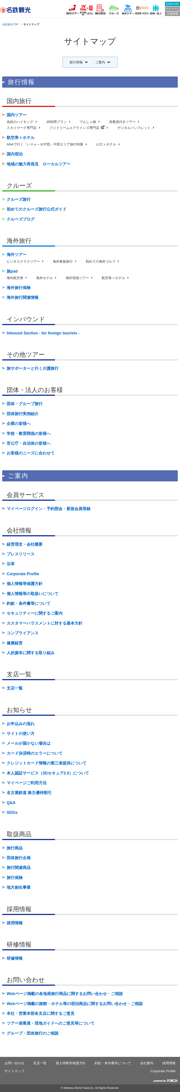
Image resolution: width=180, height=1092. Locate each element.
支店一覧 (15, 688)
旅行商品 (15, 848)
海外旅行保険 (19, 288)
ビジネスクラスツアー (23, 261)
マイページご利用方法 (27, 783)
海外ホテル (44, 278)
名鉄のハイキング (20, 122)
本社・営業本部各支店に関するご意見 (40, 1013)
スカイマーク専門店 (22, 128)
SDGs (12, 812)
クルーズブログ (21, 219)
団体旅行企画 (19, 858)
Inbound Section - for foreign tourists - (43, 333)
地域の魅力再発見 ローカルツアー (38, 164)
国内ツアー (17, 115)
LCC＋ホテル (106, 144)
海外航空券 (15, 278)
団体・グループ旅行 (25, 404)
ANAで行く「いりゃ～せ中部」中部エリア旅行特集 (45, 144)
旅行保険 (15, 877)
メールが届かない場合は (29, 743)
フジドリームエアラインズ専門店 (74, 128)
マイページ (172, 8)
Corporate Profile (23, 574)
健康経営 (15, 643)
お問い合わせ (14, 1063)
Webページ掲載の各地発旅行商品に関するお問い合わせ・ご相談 (65, 993)
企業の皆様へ (19, 423)
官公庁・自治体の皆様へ (29, 443)
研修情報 (15, 958)
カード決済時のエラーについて (35, 753)
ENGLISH (172, 4)
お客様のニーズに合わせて (31, 453)
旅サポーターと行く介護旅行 (33, 368)
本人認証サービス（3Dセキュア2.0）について (48, 773)
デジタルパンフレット (134, 128)
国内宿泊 (15, 154)
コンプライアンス (23, 633)
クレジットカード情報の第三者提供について (46, 763)
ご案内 (100, 62)
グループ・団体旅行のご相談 (33, 1033)
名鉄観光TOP (10, 24)
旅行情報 (76, 62)
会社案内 (146, 1063)
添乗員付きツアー (122, 122)
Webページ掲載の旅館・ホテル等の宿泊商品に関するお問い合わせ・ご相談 (75, 1004)
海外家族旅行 (63, 261)
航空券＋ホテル (21, 137)
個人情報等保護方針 (25, 583)
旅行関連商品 (19, 867)
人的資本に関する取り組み (31, 653)
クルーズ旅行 (19, 199)
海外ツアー (17, 254)
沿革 (11, 564)
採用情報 (15, 923)
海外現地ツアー (77, 278)
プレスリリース (21, 554)
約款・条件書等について (29, 603)
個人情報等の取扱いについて (33, 593)
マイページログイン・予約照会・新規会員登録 (48, 509)
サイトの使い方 (21, 733)
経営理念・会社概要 (25, 544)
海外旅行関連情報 (23, 297)
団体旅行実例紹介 (23, 414)
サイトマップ (14, 1071)
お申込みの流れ (21, 724)
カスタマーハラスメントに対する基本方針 (44, 623)
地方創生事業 (19, 887)
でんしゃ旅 (88, 122)
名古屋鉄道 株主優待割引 (29, 792)
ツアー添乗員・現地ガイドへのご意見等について (50, 1023)
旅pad (12, 271)
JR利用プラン (56, 122)
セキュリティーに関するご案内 (35, 613)
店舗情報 (172, 13)
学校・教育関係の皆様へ (29, 433)
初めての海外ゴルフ (100, 261)
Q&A (11, 802)
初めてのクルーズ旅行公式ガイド (37, 209)
